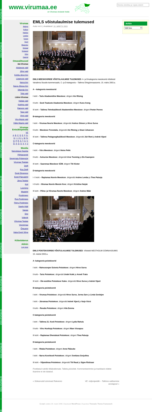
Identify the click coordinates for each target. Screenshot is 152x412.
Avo (40, 26)
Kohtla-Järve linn (21, 75)
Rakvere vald (22, 108)
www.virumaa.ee (33, 7)
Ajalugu (25, 26)
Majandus (24, 45)
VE (27, 133)
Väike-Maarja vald (20, 123)
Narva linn (24, 82)
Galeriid (25, 57)
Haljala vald (23, 101)
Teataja (25, 221)
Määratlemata (55, 369)
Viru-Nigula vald (21, 119)
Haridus (25, 33)
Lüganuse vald (22, 79)
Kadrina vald (23, 105)
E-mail (42, 404)
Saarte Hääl (23, 206)
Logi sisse (24, 247)
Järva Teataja (22, 181)
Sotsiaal (25, 48)
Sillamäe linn (23, 90)
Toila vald (24, 93)
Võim (26, 54)
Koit (26, 184)
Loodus (25, 36)
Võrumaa (18, 221)
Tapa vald (24, 112)
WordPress (76, 404)
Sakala (25, 210)
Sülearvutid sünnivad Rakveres (47, 381)
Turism (25, 39)
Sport (26, 42)
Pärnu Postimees (21, 203)
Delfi (26, 166)
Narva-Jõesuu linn (20, 86)
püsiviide (72, 369)
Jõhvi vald (24, 71)
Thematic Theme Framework (101, 404)
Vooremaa (23, 225)
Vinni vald (24, 116)
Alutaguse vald (22, 68)
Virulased (25, 51)
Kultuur (25, 29)
